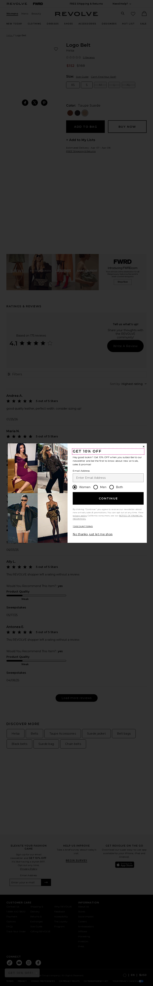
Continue (108, 498)
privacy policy (80, 515)
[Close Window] (143, 446)
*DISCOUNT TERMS (83, 526)
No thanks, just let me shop (93, 534)
